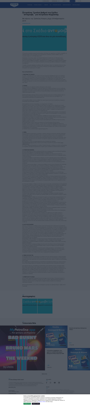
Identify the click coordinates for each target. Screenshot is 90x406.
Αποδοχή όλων (27, 403)
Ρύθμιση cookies (35, 403)
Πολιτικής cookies (41, 401)
